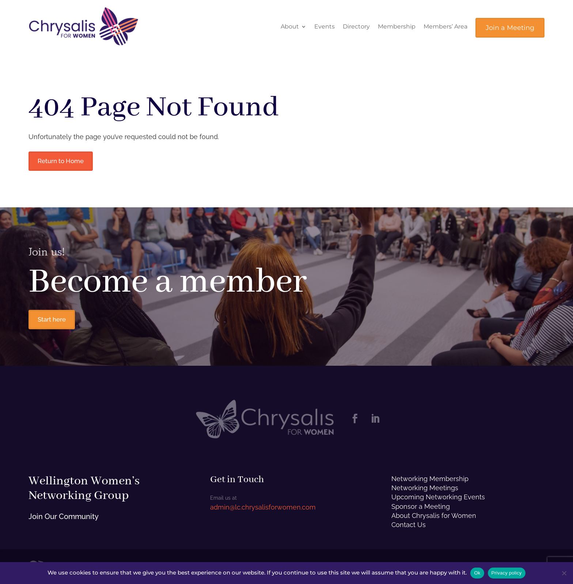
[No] (564, 573)
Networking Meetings (424, 490)
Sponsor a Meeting (420, 508)
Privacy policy (507, 573)
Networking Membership (429, 481)
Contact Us (408, 527)
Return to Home (64, 161)
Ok (477, 573)
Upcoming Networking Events (438, 499)
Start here (54, 321)
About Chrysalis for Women (433, 518)
